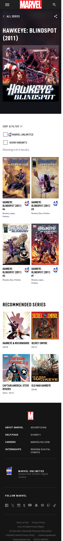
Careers (10, 442)
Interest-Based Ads (21, 539)
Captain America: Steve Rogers (16, 387)
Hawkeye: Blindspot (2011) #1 (40, 272)
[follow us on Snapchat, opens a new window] (36, 505)
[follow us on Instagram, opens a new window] (18, 506)
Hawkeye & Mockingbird (16, 343)
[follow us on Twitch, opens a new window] (48, 506)
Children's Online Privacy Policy (20, 535)
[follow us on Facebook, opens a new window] (6, 506)
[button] (6, 4)
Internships (13, 449)
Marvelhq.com (40, 442)
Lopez (40, 279)
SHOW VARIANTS (18, 142)
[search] (54, 5)
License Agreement (47, 535)
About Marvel (14, 427)
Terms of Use (22, 522)
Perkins (6, 216)
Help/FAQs (11, 434)
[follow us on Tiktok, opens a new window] (54, 506)
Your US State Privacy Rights (30, 527)
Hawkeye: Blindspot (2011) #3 (40, 205)
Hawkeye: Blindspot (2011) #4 (12, 205)
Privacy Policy (38, 522)
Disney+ (36, 434)
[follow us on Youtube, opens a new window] (30, 505)
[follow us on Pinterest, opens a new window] (42, 505)
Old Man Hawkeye (41, 385)
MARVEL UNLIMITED (22, 134)
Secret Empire (39, 343)
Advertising (39, 427)
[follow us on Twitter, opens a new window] (12, 506)
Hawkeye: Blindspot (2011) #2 (12, 272)
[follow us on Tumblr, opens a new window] (24, 506)
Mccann (6, 213)
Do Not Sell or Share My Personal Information (30, 531)
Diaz (40, 213)
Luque (12, 213)
